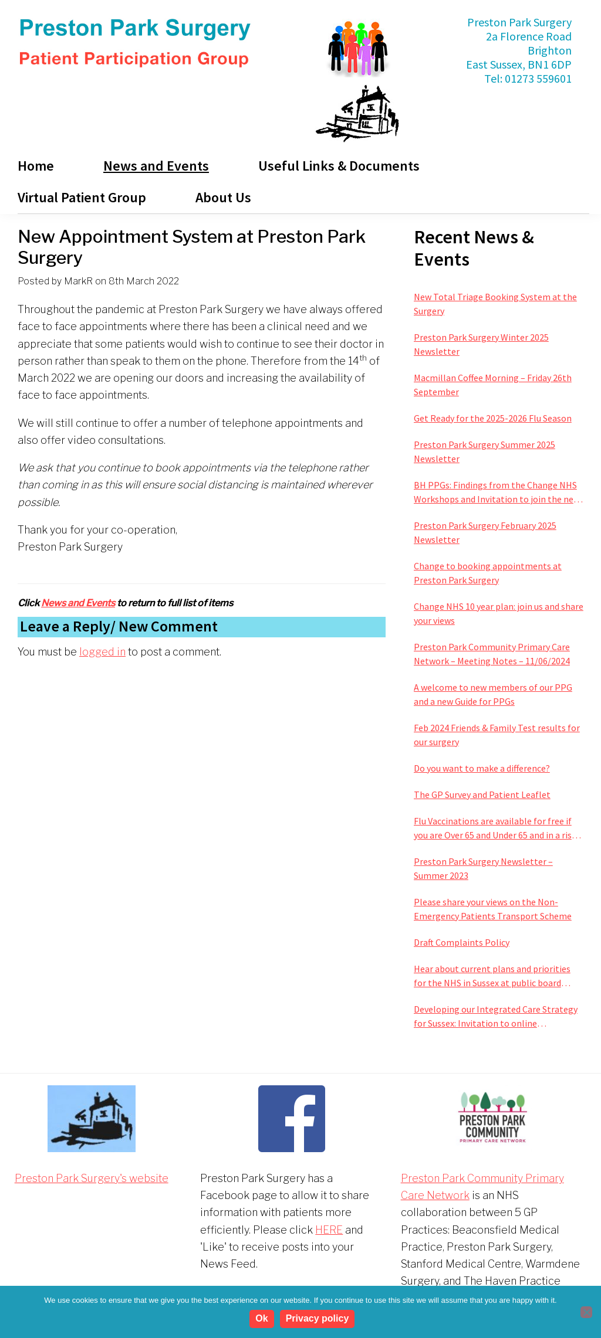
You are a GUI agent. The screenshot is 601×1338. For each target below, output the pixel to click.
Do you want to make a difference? (482, 768)
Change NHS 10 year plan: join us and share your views (498, 613)
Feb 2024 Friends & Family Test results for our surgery (497, 735)
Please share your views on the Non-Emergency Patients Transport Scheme (493, 909)
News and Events (78, 603)
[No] (586, 1313)
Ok (263, 1320)
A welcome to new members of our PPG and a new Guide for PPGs (493, 694)
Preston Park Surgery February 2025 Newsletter (485, 532)
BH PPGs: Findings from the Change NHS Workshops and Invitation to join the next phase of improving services (498, 492)
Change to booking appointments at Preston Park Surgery (488, 573)
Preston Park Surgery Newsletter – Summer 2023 (483, 868)
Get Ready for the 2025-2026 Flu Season (493, 418)
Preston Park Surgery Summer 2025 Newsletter (484, 451)
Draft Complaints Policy (461, 942)
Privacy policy (318, 1320)
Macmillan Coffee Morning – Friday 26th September (493, 385)
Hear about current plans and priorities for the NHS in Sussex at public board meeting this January (492, 976)
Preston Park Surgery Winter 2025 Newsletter (481, 344)
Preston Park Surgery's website (91, 1178)
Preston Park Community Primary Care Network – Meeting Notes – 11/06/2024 (492, 654)
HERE (329, 1230)
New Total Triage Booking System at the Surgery (495, 304)
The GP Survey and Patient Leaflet (482, 794)
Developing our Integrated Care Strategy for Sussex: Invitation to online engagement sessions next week (496, 1016)
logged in (102, 652)
